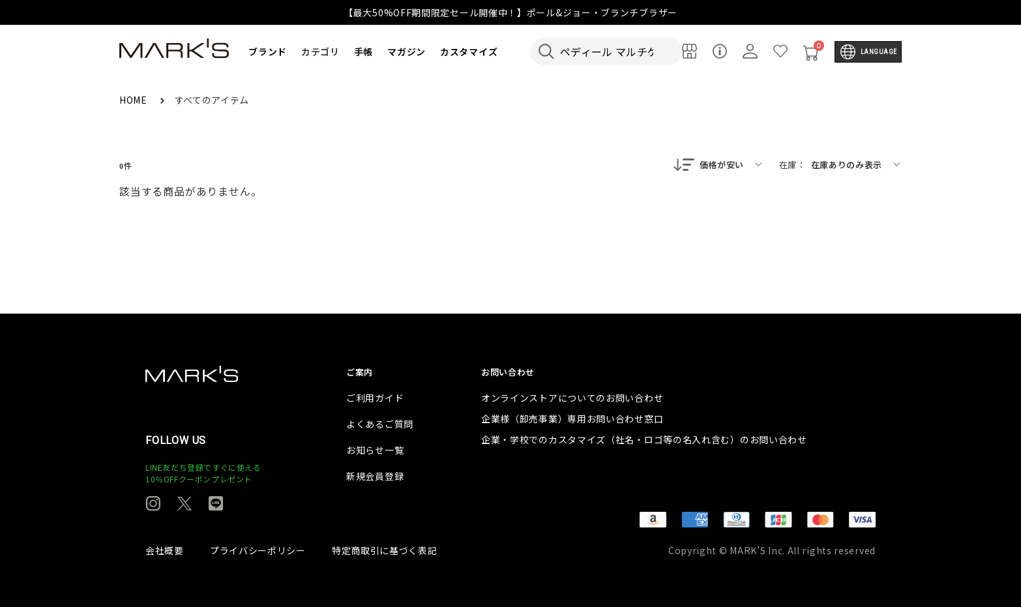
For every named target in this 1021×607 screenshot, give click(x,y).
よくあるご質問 (379, 423)
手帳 (363, 51)
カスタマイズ (468, 51)
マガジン (406, 51)
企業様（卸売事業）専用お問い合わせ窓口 (572, 418)
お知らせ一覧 (375, 449)
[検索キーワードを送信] (546, 51)
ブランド (267, 51)
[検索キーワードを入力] (615, 51)
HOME (134, 99)
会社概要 (164, 550)
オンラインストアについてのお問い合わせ (572, 397)
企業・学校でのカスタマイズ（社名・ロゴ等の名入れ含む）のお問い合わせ (644, 439)
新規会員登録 (375, 476)
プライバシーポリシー (258, 550)
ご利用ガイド (375, 397)
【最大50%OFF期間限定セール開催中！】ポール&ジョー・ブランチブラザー (510, 12)
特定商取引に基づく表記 (384, 550)
